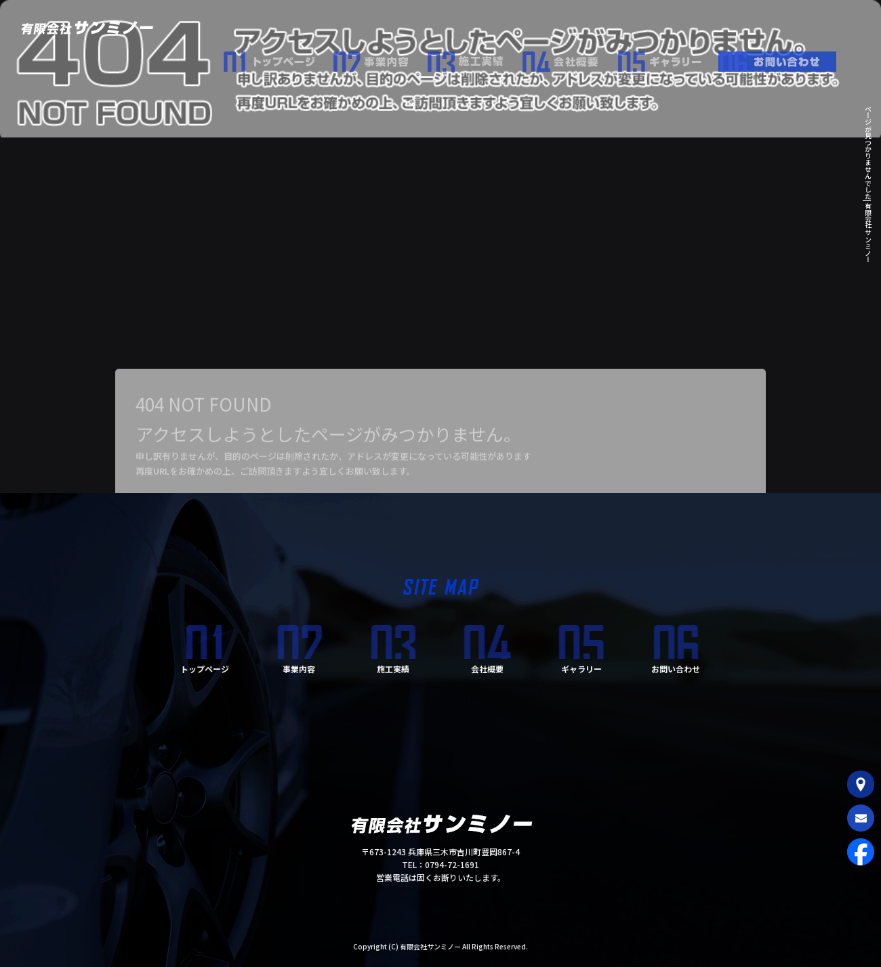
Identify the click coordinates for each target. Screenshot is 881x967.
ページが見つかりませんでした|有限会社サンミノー (868, 184)
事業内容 (379, 58)
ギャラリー (667, 58)
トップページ (278, 58)
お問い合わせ (782, 58)
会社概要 (569, 58)
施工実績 (474, 58)
